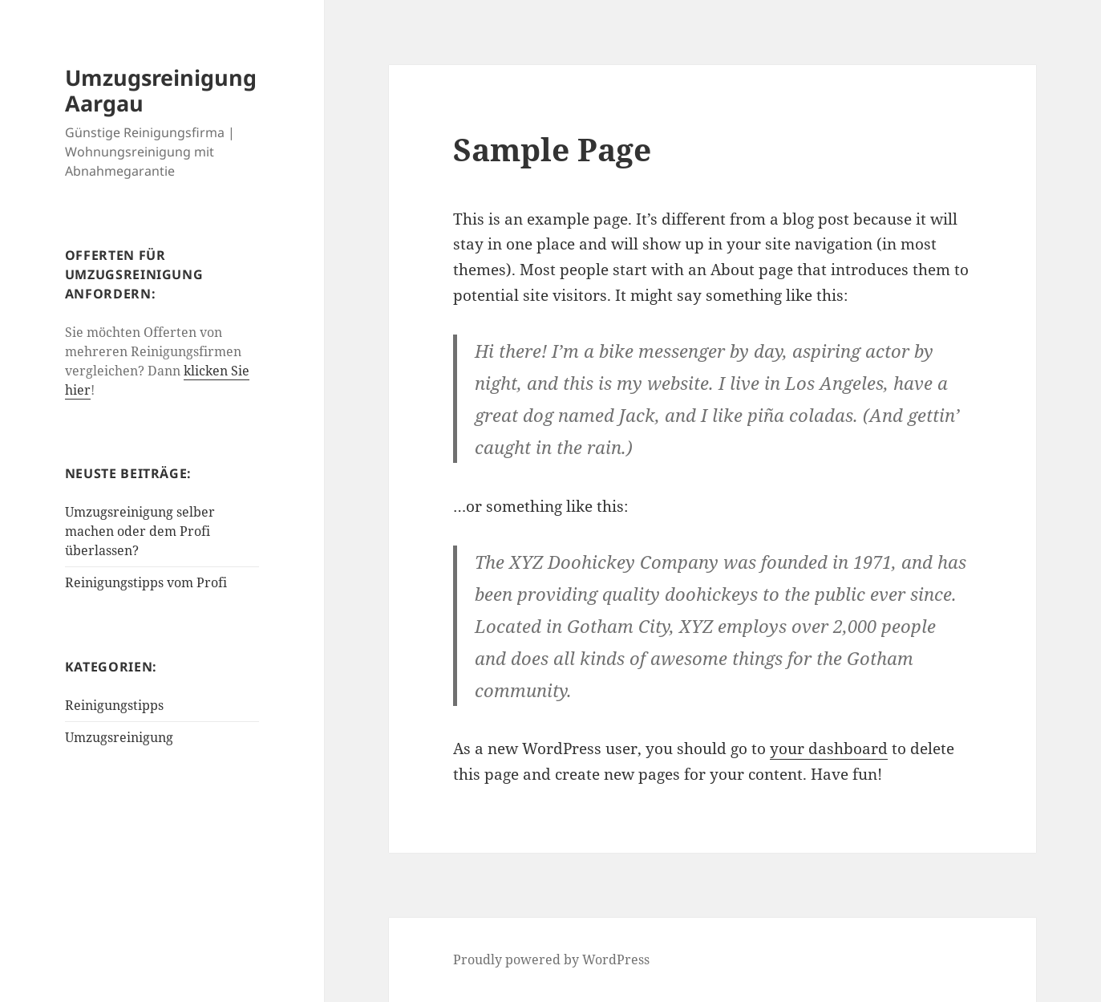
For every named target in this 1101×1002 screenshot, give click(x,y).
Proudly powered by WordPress (551, 959)
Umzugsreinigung (119, 737)
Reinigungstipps (114, 705)
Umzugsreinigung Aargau (161, 90)
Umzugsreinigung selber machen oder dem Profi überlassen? (140, 531)
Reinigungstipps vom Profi (146, 582)
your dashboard (829, 748)
